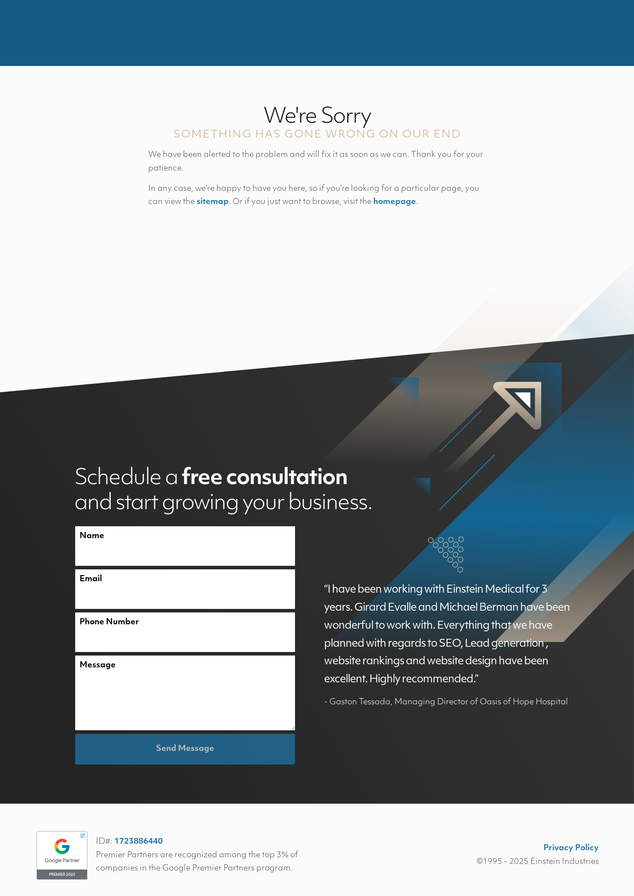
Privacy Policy (571, 848)
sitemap (213, 202)
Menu (592, 33)
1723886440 (138, 842)
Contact (542, 33)
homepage (394, 202)
